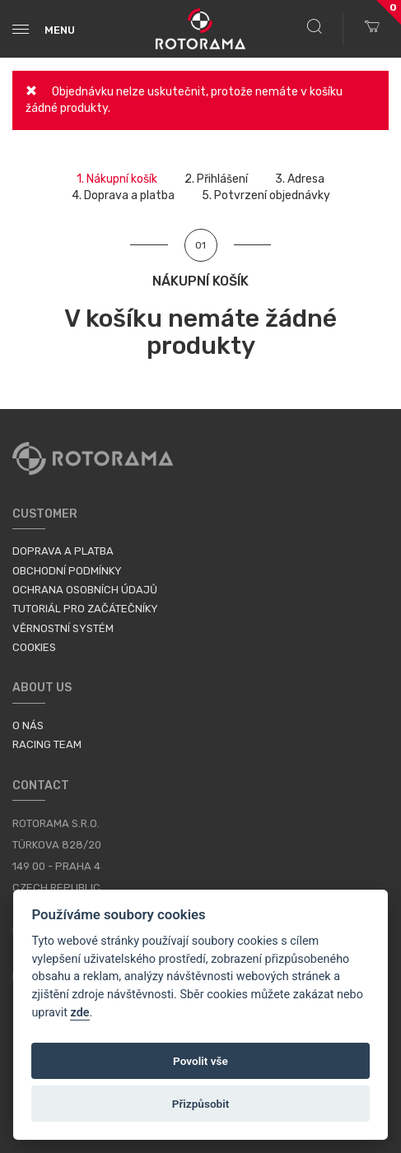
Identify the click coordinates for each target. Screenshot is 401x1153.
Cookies (34, 647)
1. (117, 179)
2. (216, 179)
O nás (28, 725)
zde (79, 1013)
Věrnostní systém (63, 628)
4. (123, 195)
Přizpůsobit (201, 1103)
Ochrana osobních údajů (84, 589)
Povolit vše (200, 1060)
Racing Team (47, 744)
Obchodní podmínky (67, 571)
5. (266, 195)
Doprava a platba (63, 551)
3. (299, 179)
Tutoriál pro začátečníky (85, 608)
